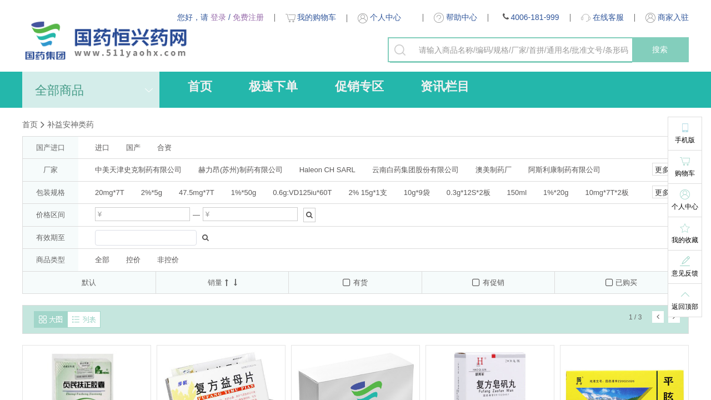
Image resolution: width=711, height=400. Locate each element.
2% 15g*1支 (367, 192)
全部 (102, 260)
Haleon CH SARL (327, 170)
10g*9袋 (417, 192)
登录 (218, 17)
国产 (133, 147)
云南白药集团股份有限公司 (415, 170)
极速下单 (273, 86)
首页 (200, 86)
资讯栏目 (444, 86)
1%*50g (244, 192)
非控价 (168, 260)
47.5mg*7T (196, 192)
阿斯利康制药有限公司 (564, 170)
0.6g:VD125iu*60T (302, 192)
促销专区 (359, 86)
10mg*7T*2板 (607, 192)
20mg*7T (109, 192)
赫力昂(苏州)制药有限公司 (240, 170)
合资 (164, 147)
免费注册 (248, 17)
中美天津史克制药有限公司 (138, 170)
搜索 (660, 49)
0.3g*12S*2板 (468, 192)
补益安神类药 (70, 124)
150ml (517, 192)
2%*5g (151, 192)
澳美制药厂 (493, 170)
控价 (133, 260)
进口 (102, 147)
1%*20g (556, 192)
